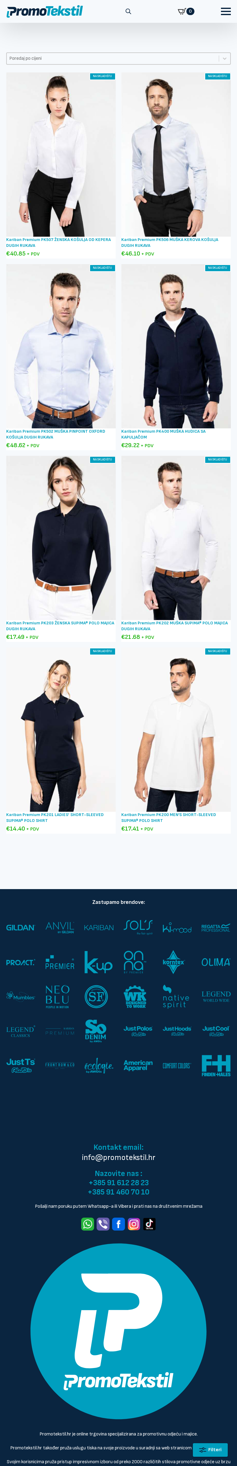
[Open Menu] (226, 11)
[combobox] (113, 58)
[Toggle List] (224, 58)
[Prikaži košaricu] (186, 11)
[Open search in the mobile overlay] (128, 11)
